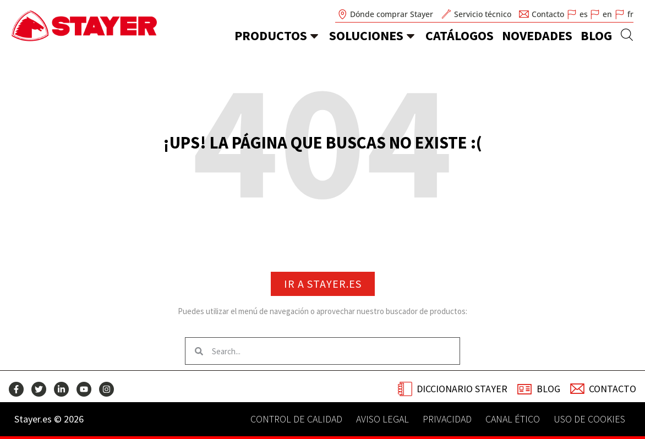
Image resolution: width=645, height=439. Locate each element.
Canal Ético (512, 419)
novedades (537, 35)
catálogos (459, 35)
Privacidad (447, 419)
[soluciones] (410, 35)
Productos (270, 35)
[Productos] (314, 35)
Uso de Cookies (589, 419)
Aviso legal (382, 419)
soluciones (366, 35)
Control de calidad (296, 419)
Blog (596, 35)
